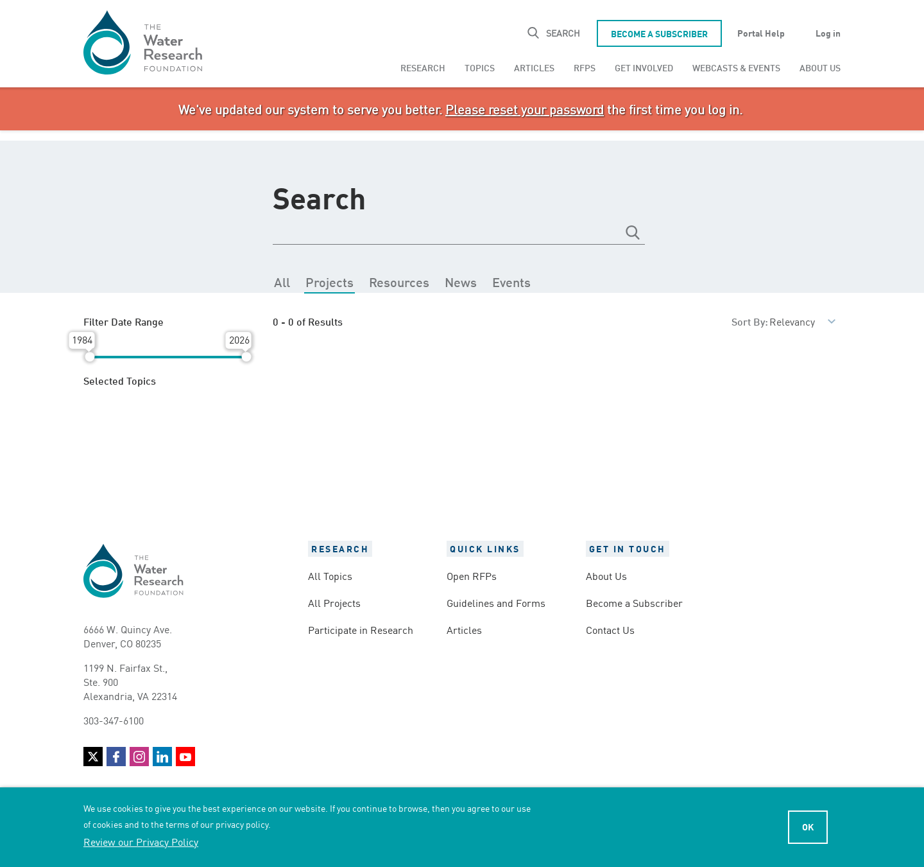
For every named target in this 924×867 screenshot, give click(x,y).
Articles (534, 67)
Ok (808, 826)
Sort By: (750, 320)
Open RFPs (472, 575)
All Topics (330, 575)
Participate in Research (360, 629)
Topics (480, 67)
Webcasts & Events (736, 67)
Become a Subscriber (659, 33)
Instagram (139, 756)
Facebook (116, 756)
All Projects (334, 602)
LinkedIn (162, 756)
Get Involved (644, 67)
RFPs (584, 67)
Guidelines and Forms (496, 602)
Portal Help (761, 32)
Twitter (93, 756)
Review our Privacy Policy (140, 841)
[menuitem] (423, 67)
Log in (828, 32)
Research (422, 67)
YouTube (185, 756)
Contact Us (610, 629)
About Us (820, 67)
